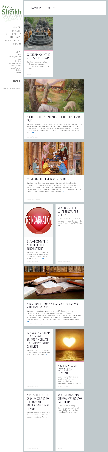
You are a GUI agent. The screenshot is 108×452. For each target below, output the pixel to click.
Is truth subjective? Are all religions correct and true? (53, 118)
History (19, 59)
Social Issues (17, 72)
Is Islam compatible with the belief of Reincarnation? (37, 244)
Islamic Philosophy (16, 68)
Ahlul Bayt (18, 52)
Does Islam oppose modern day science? (48, 179)
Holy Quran (18, 61)
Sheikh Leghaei (14, 37)
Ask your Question (13, 40)
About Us (17, 27)
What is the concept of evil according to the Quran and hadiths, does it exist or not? (38, 402)
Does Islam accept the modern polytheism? (38, 56)
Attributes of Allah (32, 386)
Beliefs (19, 54)
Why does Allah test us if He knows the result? (68, 211)
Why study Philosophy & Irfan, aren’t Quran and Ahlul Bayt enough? (52, 305)
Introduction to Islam (33, 199)
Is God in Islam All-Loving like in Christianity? (68, 369)
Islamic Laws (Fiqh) (16, 65)
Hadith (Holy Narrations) (14, 56)
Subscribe (16, 30)
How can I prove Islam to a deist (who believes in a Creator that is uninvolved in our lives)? (38, 339)
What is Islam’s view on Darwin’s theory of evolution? (70, 398)
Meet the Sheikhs (13, 34)
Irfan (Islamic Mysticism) (14, 63)
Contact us (16, 43)
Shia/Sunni (18, 70)
